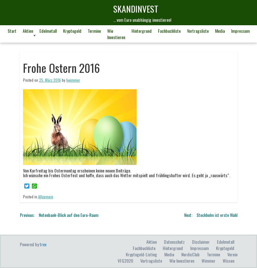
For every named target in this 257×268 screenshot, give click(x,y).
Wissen (228, 260)
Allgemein (45, 196)
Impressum (240, 30)
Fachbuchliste (169, 30)
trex (43, 244)
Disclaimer (201, 241)
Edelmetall (48, 30)
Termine (94, 30)
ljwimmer (73, 80)
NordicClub (190, 254)
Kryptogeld (72, 30)
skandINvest (135, 8)
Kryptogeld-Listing (141, 254)
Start (12, 30)
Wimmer (208, 260)
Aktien (28, 30)
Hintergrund (141, 30)
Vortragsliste (198, 30)
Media (220, 30)
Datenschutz (174, 241)
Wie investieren (116, 33)
